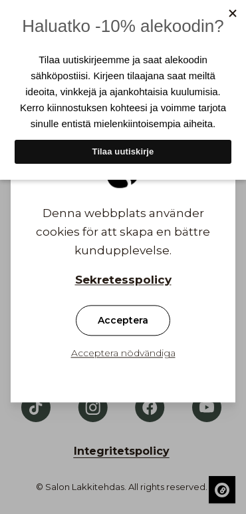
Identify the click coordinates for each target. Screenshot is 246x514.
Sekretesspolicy (123, 280)
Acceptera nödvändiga (123, 354)
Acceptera (123, 321)
